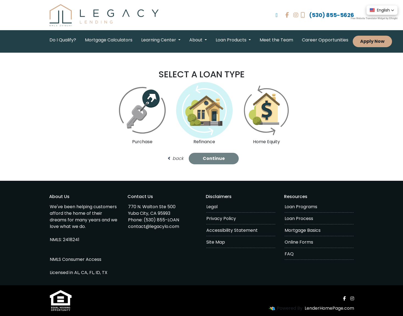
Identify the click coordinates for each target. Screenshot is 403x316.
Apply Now (372, 41)
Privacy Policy (221, 218)
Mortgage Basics (303, 230)
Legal (212, 207)
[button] (382, 10)
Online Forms (299, 242)
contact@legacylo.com (153, 226)
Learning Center (159, 40)
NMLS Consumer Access (75, 259)
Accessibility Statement (232, 230)
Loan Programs (301, 207)
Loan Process (299, 218)
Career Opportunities (325, 40)
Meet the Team (276, 40)
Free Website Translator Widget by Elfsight (374, 18)
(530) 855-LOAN (161, 220)
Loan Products (232, 40)
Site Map (215, 242)
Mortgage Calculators (108, 40)
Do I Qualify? (62, 40)
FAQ (289, 254)
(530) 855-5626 (327, 15)
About (196, 40)
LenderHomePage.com (329, 308)
